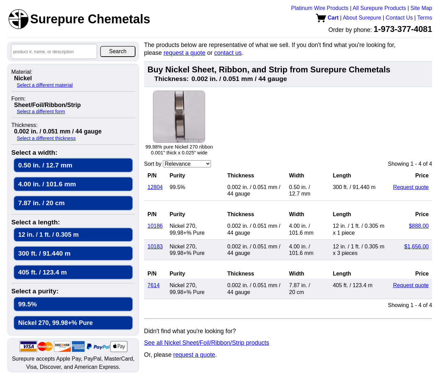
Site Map (421, 8)
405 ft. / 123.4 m (42, 272)
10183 (155, 246)
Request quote (411, 187)
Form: (18, 99)
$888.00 (419, 226)
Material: (21, 72)
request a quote (184, 52)
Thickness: (24, 125)
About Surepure (362, 18)
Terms (424, 18)
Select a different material (45, 85)
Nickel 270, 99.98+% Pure (55, 322)
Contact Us (399, 18)
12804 (155, 187)
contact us (227, 52)
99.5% (27, 304)
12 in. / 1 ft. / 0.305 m (48, 234)
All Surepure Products (379, 8)
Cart (327, 18)
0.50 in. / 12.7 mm (45, 165)
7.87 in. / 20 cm (41, 203)
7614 (153, 285)
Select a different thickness (46, 138)
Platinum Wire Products (319, 8)
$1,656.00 (416, 246)
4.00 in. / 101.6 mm (47, 184)
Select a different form (41, 111)
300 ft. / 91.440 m (44, 253)
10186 (155, 226)
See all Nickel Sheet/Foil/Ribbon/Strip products (206, 342)
